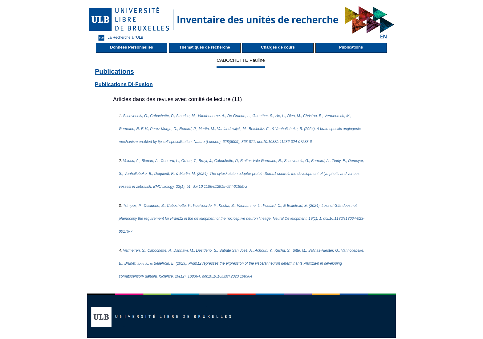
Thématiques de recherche (204, 47)
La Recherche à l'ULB (119, 37)
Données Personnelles (131, 47)
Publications (351, 47)
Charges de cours (278, 47)
